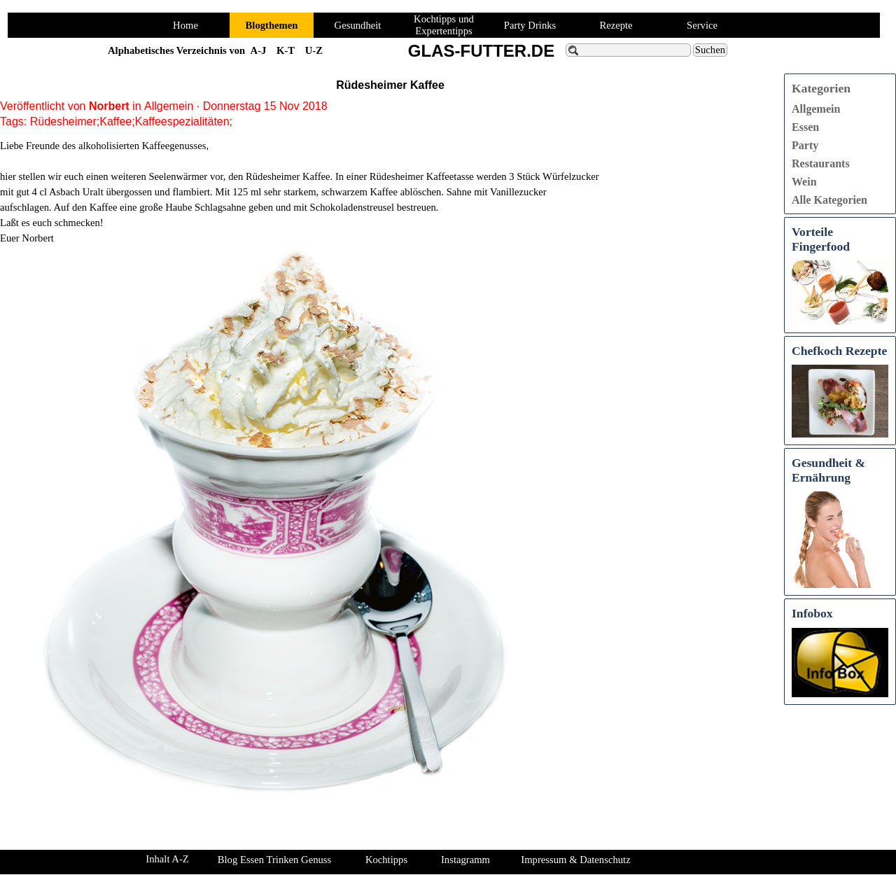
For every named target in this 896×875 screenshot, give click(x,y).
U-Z (314, 50)
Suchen (710, 49)
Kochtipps (386, 859)
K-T (285, 50)
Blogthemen (272, 25)
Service (702, 25)
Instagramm (465, 859)
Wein (804, 182)
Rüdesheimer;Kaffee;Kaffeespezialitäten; (131, 121)
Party (805, 145)
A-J (259, 50)
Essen (805, 127)
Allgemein (816, 109)
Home (185, 25)
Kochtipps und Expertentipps (444, 24)
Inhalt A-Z (167, 858)
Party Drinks (530, 25)
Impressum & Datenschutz (575, 859)
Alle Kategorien (829, 200)
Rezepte (615, 25)
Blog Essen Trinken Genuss (274, 859)
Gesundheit (358, 25)
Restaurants (821, 163)
